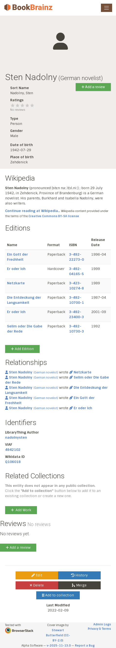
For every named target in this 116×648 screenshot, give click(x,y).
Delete (37, 585)
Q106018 (13, 462)
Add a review (93, 87)
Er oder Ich (16, 269)
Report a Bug (85, 646)
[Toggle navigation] (106, 8)
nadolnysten (16, 437)
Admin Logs (102, 624)
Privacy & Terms (99, 629)
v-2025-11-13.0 (59, 646)
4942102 (12, 449)
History (79, 575)
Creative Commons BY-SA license (53, 216)
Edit (36, 575)
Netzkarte (16, 283)
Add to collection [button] (58, 595)
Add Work (21, 510)
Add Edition (22, 349)
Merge (79, 585)
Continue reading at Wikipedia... (32, 211)
